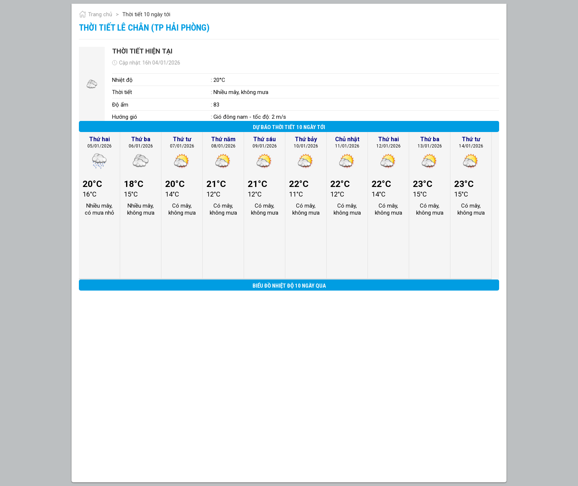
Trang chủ (95, 14)
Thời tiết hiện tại (142, 51)
